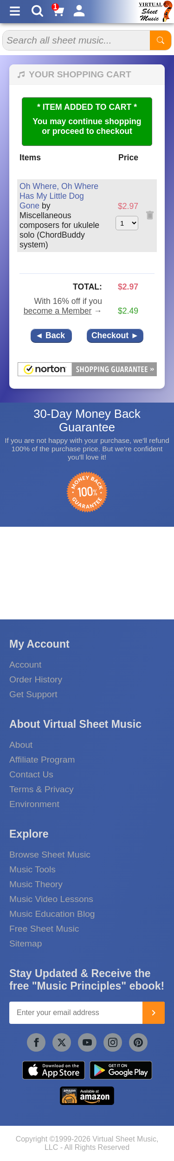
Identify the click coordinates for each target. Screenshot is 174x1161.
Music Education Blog (52, 914)
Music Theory (36, 884)
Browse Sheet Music (49, 854)
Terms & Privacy (41, 789)
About (20, 745)
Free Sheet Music (44, 929)
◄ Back (51, 335)
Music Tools (32, 869)
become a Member (58, 310)
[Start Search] (160, 40)
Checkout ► (115, 335)
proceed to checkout (92, 131)
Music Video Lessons (51, 899)
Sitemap (25, 943)
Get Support (33, 694)
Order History (35, 679)
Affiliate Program (42, 759)
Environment (34, 804)
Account (25, 664)
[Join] (153, 1013)
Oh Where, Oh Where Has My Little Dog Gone (58, 196)
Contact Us (31, 774)
